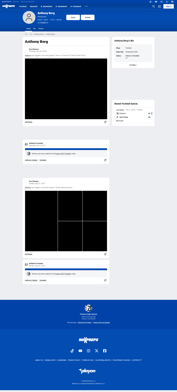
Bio (34, 28)
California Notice (103, 360)
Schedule (43, 160)
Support (137, 360)
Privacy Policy (74, 360)
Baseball (33, 6)
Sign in (168, 6)
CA (31, 34)
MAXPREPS (6, 1)
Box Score (119, 121)
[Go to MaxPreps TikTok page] (72, 351)
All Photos (28, 122)
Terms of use (87, 360)
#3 (43, 22)
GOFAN (16, 1)
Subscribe (62, 360)
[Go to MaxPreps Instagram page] (88, 351)
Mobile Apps (50, 360)
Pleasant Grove (39, 34)
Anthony (28, 55)
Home (28, 28)
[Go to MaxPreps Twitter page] (96, 351)
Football (23, 6)
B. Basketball (46, 6)
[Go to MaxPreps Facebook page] (105, 351)
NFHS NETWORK (27, 1)
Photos (40, 28)
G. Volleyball (75, 6)
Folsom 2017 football (63, 154)
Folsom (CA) (42, 17)
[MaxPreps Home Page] (26, 34)
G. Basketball (61, 6)
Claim (73, 17)
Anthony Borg (46, 13)
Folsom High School (88, 309)
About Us (39, 360)
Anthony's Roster (31, 160)
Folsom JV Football (132, 56)
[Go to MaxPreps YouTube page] (80, 351)
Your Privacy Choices (121, 360)
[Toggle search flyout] (154, 6)
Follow (87, 17)
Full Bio (133, 65)
